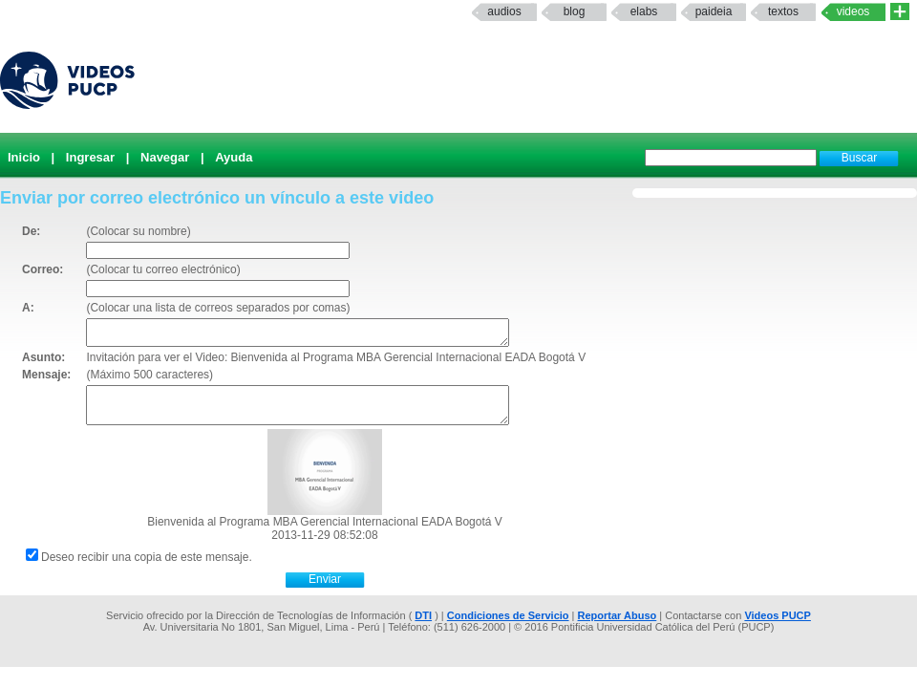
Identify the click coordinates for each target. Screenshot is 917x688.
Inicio (24, 157)
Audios (504, 11)
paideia (714, 11)
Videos (853, 11)
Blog (575, 11)
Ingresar (90, 157)
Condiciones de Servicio (508, 615)
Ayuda (233, 157)
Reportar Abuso (617, 615)
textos (783, 11)
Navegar (164, 157)
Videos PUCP (777, 615)
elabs (644, 11)
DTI (423, 615)
